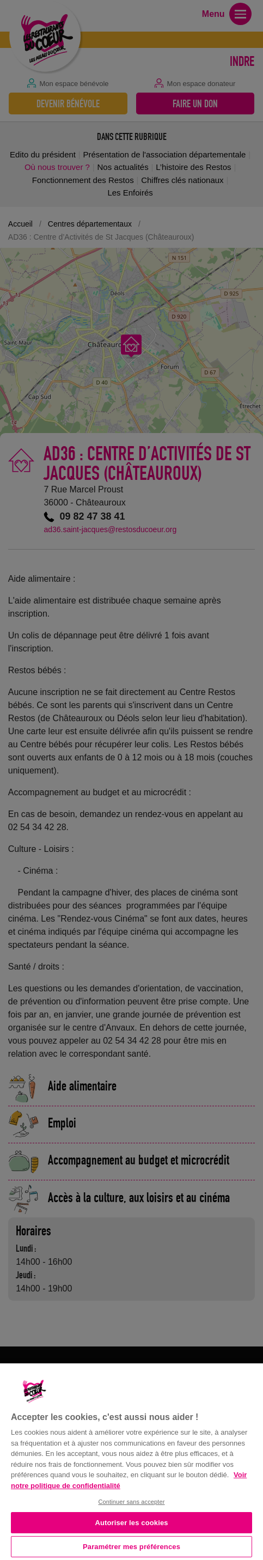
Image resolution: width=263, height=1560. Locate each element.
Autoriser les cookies (131, 1523)
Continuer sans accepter (131, 1501)
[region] (131, 1460)
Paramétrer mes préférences (131, 1547)
